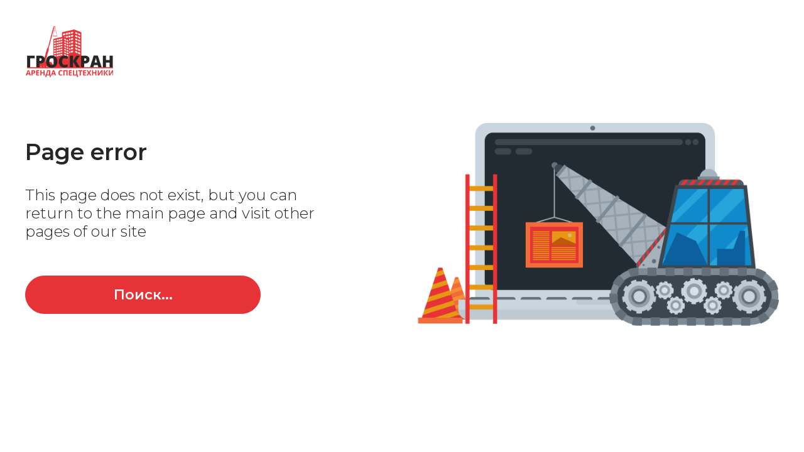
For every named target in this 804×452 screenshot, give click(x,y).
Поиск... (143, 294)
